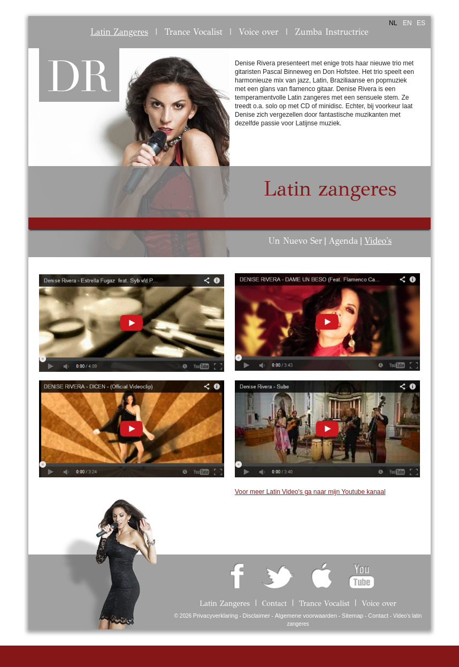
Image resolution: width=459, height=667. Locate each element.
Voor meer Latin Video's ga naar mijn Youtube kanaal (310, 492)
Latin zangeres (330, 188)
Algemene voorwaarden (306, 615)
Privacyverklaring (215, 615)
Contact (378, 615)
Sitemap (352, 615)
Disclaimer (256, 615)
